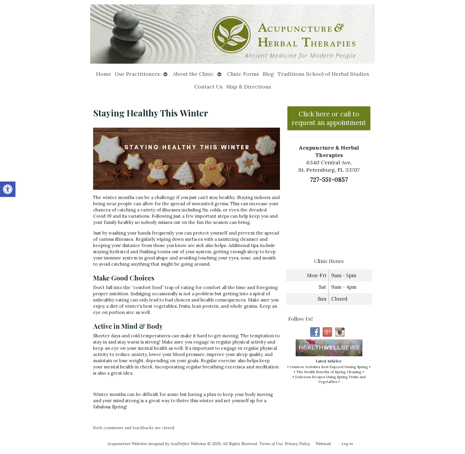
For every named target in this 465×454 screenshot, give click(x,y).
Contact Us (208, 86)
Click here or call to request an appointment (329, 118)
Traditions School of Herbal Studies (323, 73)
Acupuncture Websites (127, 443)
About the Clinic (193, 73)
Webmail (323, 443)
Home (103, 73)
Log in (347, 443)
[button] (7, 189)
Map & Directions (248, 86)
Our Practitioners (137, 73)
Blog (268, 73)
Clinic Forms (243, 73)
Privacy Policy (297, 443)
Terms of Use (271, 443)
